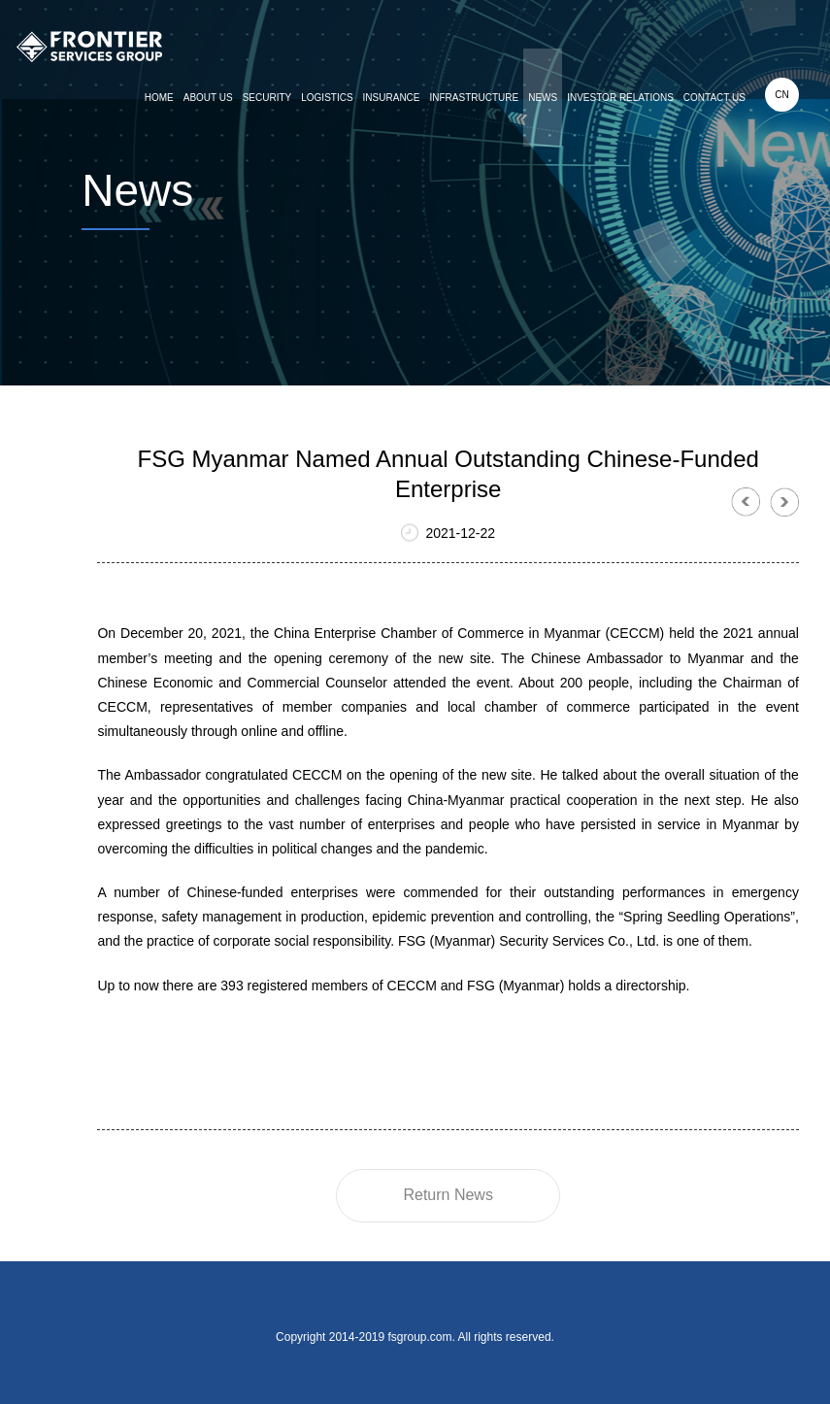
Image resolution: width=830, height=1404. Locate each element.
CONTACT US (714, 97)
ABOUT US (208, 97)
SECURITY (267, 97)
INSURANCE (391, 97)
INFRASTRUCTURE (474, 97)
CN (781, 94)
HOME (159, 97)
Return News (447, 1195)
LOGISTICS (326, 97)
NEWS (542, 97)
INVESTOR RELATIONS (620, 97)
